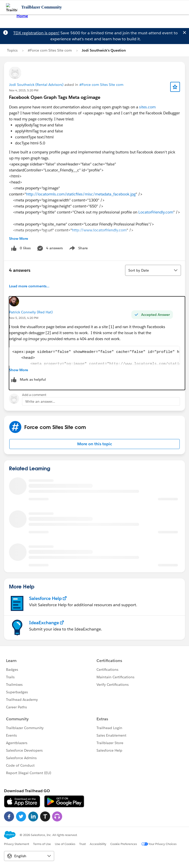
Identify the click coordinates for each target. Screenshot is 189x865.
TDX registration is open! (36, 33)
